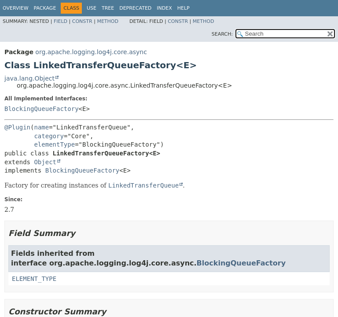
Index (164, 8)
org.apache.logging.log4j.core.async (91, 51)
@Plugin (17, 127)
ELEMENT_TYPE (34, 278)
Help (183, 8)
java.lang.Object (29, 78)
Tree (108, 8)
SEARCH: (222, 34)
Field (60, 21)
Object (45, 162)
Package (45, 8)
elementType (54, 144)
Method (107, 21)
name (41, 127)
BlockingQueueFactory (41, 108)
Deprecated (135, 8)
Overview (16, 8)
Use (91, 8)
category (48, 136)
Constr (82, 21)
